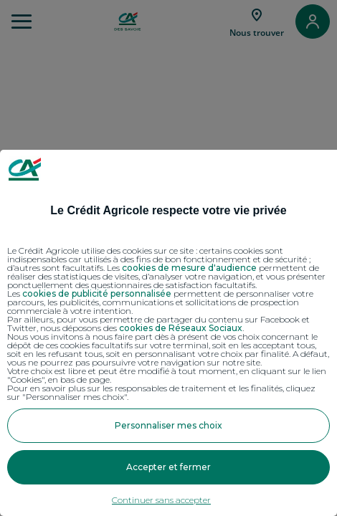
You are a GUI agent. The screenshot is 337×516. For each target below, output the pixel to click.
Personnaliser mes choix (168, 425)
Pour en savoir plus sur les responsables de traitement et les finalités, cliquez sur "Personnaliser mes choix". (161, 392)
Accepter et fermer (168, 467)
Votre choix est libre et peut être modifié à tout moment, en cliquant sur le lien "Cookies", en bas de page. (166, 375)
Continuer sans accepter (161, 499)
